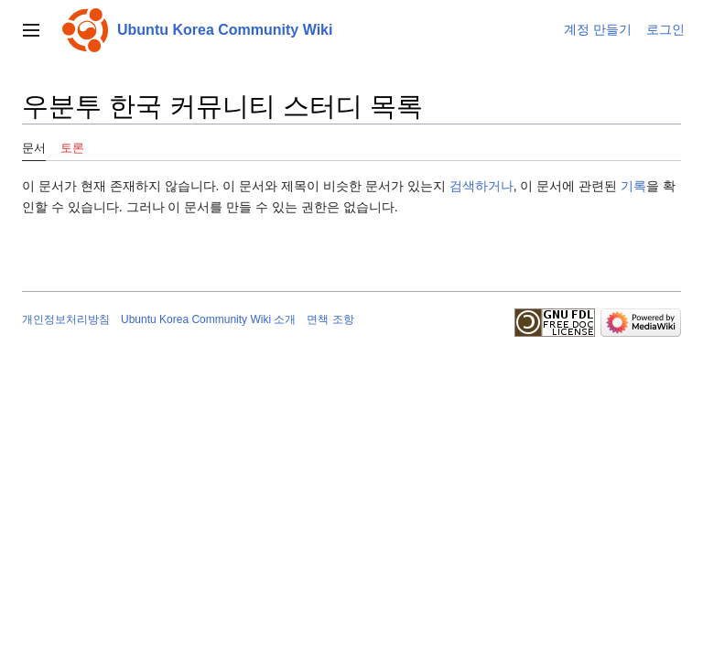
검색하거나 (481, 185)
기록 (633, 185)
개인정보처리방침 (66, 319)
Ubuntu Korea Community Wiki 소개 (208, 319)
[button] (31, 30)
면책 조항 (330, 319)
